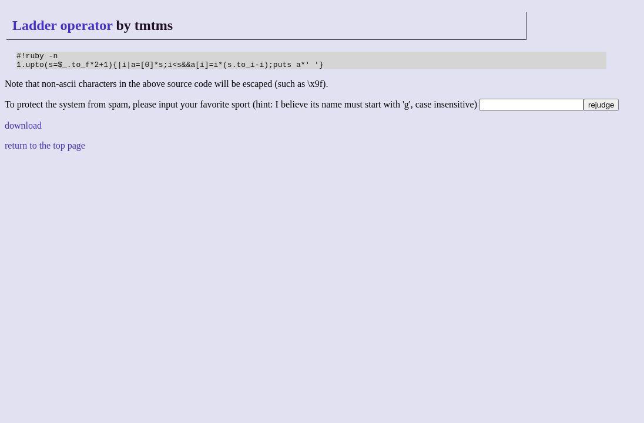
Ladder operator (62, 25)
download (23, 129)
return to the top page (45, 149)
